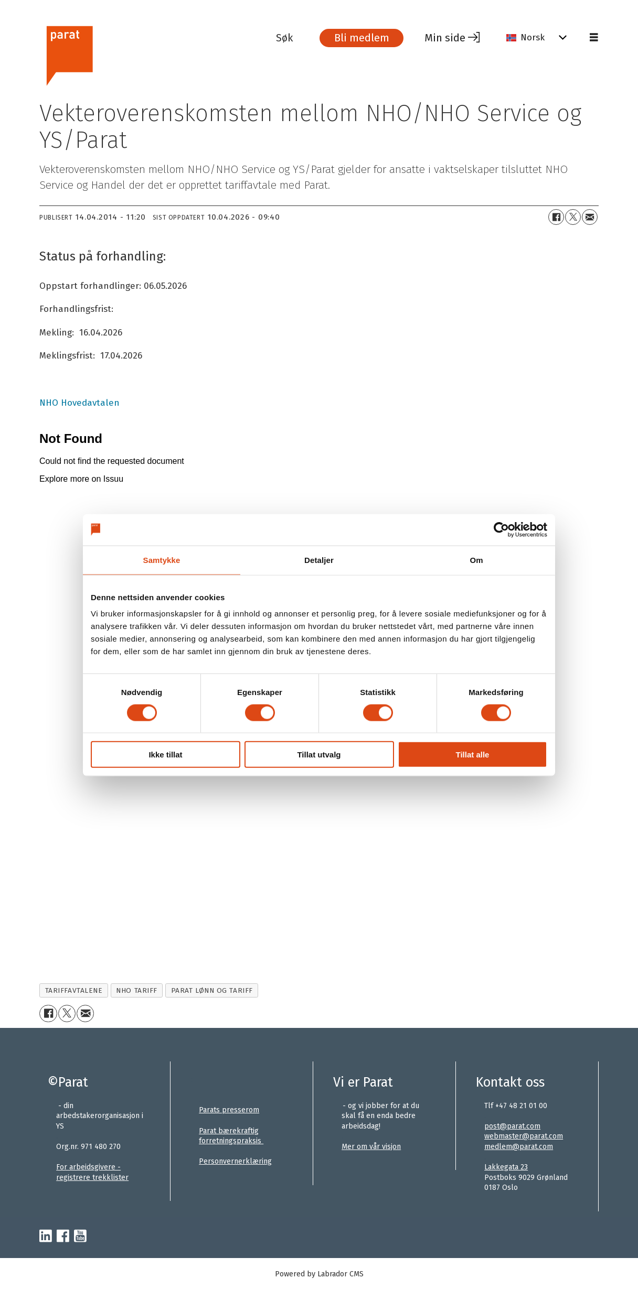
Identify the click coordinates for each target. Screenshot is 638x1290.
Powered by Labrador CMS (319, 1274)
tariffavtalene (74, 990)
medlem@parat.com (518, 1146)
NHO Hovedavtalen (79, 402)
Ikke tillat (165, 754)
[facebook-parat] (63, 1236)
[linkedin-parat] (45, 1236)
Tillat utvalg (319, 754)
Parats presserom (229, 1109)
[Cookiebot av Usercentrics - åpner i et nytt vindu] (501, 529)
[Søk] (292, 38)
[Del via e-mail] (590, 217)
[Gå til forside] (69, 54)
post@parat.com (512, 1126)
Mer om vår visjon (371, 1146)
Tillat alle (473, 754)
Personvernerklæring (235, 1161)
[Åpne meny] (594, 38)
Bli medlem (361, 37)
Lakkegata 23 (506, 1167)
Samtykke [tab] (161, 559)
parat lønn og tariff (212, 990)
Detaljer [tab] (319, 559)
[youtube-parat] (80, 1236)
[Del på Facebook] (556, 217)
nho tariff (136, 990)
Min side (444, 37)
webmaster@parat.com (523, 1136)
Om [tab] (476, 559)
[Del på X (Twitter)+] (573, 217)
